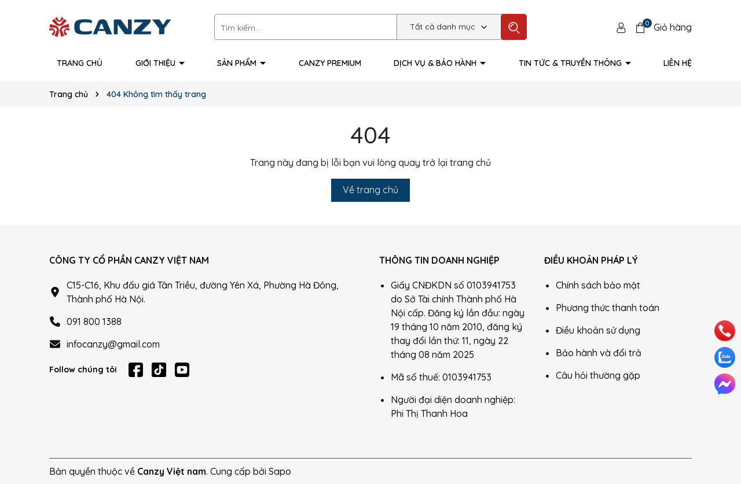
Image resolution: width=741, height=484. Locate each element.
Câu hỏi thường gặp (598, 375)
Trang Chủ (79, 63)
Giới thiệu (156, 63)
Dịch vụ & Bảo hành (436, 63)
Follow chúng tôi (83, 369)
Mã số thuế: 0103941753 (441, 377)
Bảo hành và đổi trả (598, 353)
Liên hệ (677, 63)
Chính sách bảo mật (598, 285)
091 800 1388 (94, 321)
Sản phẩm (238, 63)
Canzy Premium (330, 63)
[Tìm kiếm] (514, 27)
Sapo (280, 471)
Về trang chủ (370, 189)
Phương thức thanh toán (607, 307)
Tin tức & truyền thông (571, 63)
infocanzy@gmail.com (113, 344)
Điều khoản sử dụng (598, 330)
